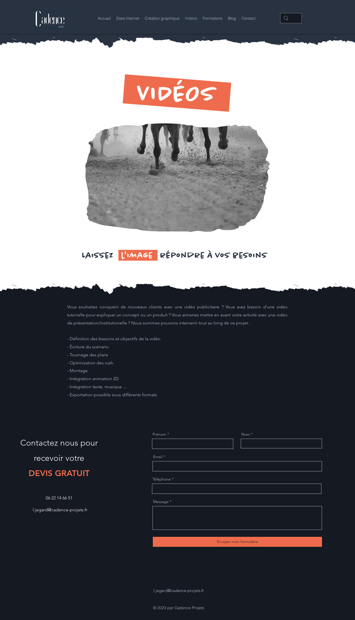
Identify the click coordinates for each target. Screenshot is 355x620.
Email (157, 457)
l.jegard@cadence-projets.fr (60, 509)
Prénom (159, 434)
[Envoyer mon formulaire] (237, 542)
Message (161, 502)
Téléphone (162, 479)
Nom (245, 434)
